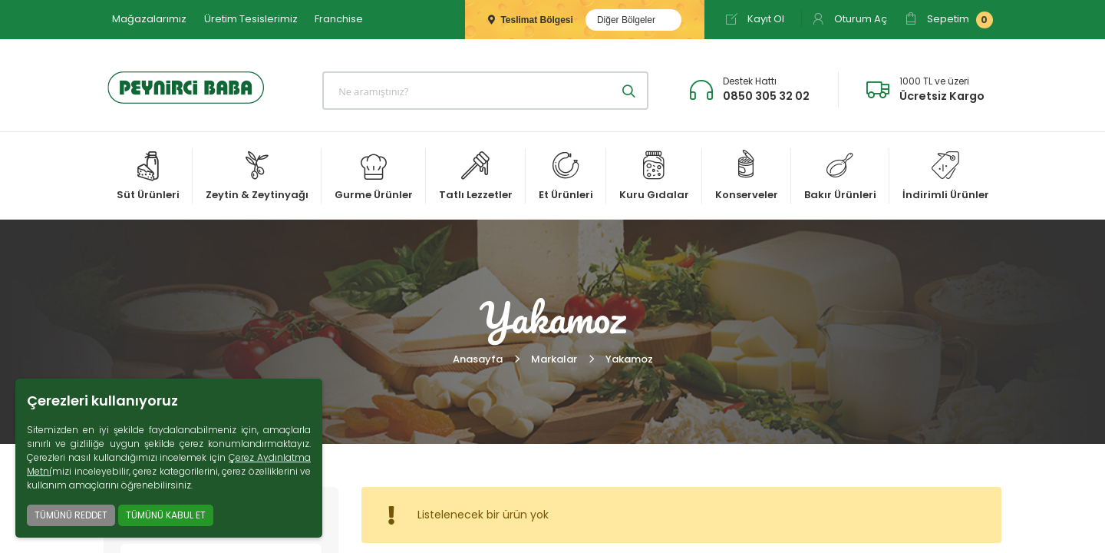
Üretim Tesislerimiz (251, 19)
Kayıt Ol (754, 19)
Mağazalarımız (149, 19)
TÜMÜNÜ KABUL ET (166, 515)
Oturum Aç (849, 19)
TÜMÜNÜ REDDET (71, 515)
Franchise (339, 19)
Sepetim (949, 20)
